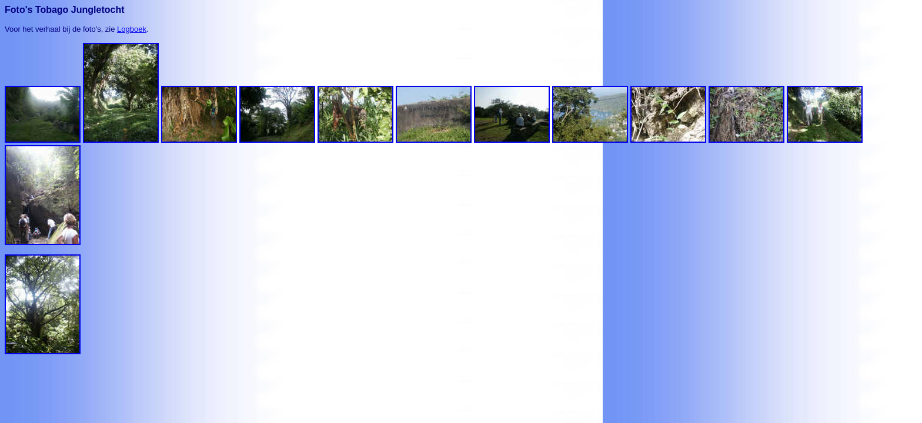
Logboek (131, 29)
